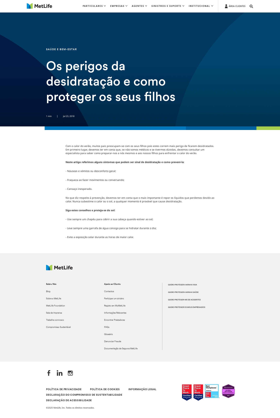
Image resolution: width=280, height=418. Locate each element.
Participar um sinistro (114, 299)
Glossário (108, 334)
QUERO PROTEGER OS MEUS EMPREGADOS (186, 307)
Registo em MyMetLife (114, 306)
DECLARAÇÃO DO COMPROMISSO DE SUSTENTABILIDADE (84, 395)
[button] (94, 6)
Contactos (109, 292)
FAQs (106, 327)
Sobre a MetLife (53, 299)
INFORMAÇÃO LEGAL (142, 389)
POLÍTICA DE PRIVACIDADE (63, 389)
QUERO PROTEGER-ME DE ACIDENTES (184, 300)
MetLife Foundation (55, 306)
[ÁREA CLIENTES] (234, 6)
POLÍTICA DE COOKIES (105, 389)
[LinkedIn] (59, 373)
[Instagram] (70, 373)
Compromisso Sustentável (58, 327)
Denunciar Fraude (112, 342)
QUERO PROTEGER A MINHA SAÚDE (183, 292)
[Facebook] (49, 373)
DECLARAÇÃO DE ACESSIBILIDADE (69, 400)
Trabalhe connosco (55, 320)
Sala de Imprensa (54, 313)
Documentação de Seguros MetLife (121, 349)
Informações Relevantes (115, 313)
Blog (48, 292)
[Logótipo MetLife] (59, 269)
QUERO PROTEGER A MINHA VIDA (182, 285)
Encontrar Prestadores (114, 320)
